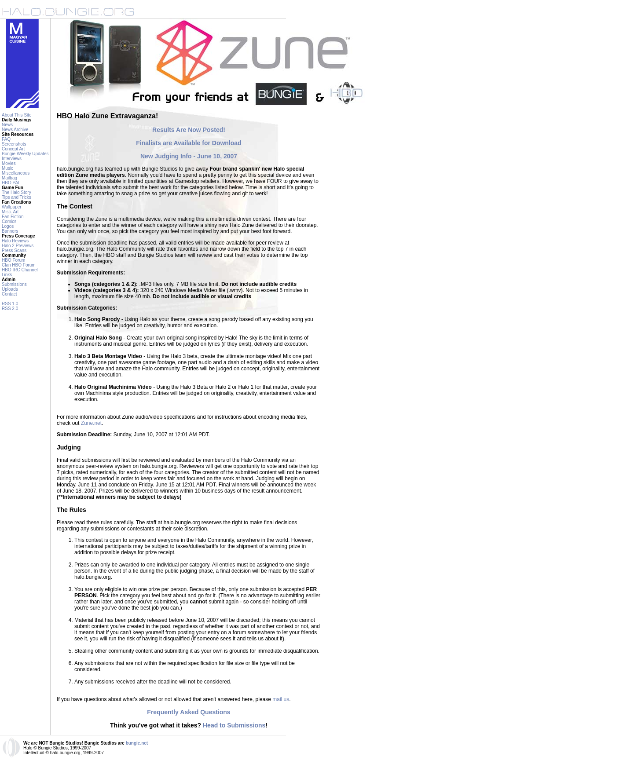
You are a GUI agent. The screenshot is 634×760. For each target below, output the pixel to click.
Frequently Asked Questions (188, 712)
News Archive (15, 129)
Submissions (14, 284)
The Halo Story (16, 192)
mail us (280, 699)
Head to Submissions (234, 725)
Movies (9, 163)
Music (7, 168)
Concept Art (13, 148)
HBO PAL (11, 182)
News (7, 124)
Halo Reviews (15, 240)
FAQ (6, 139)
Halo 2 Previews (17, 245)
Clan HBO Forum (19, 265)
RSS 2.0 (10, 308)
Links (7, 274)
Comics (9, 221)
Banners (10, 231)
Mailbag (9, 177)
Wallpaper (12, 207)
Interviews (12, 158)
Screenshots (14, 144)
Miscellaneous (15, 173)
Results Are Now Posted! (188, 129)
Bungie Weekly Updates (25, 153)
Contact (9, 294)
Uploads (10, 289)
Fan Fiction (12, 216)
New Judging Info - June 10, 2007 (188, 156)
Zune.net (91, 423)
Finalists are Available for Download (188, 142)
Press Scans (14, 250)
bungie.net (137, 743)
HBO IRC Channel (20, 269)
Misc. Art (10, 211)
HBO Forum (13, 260)
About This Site (17, 115)
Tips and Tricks (16, 197)
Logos (8, 226)
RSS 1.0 (10, 303)
